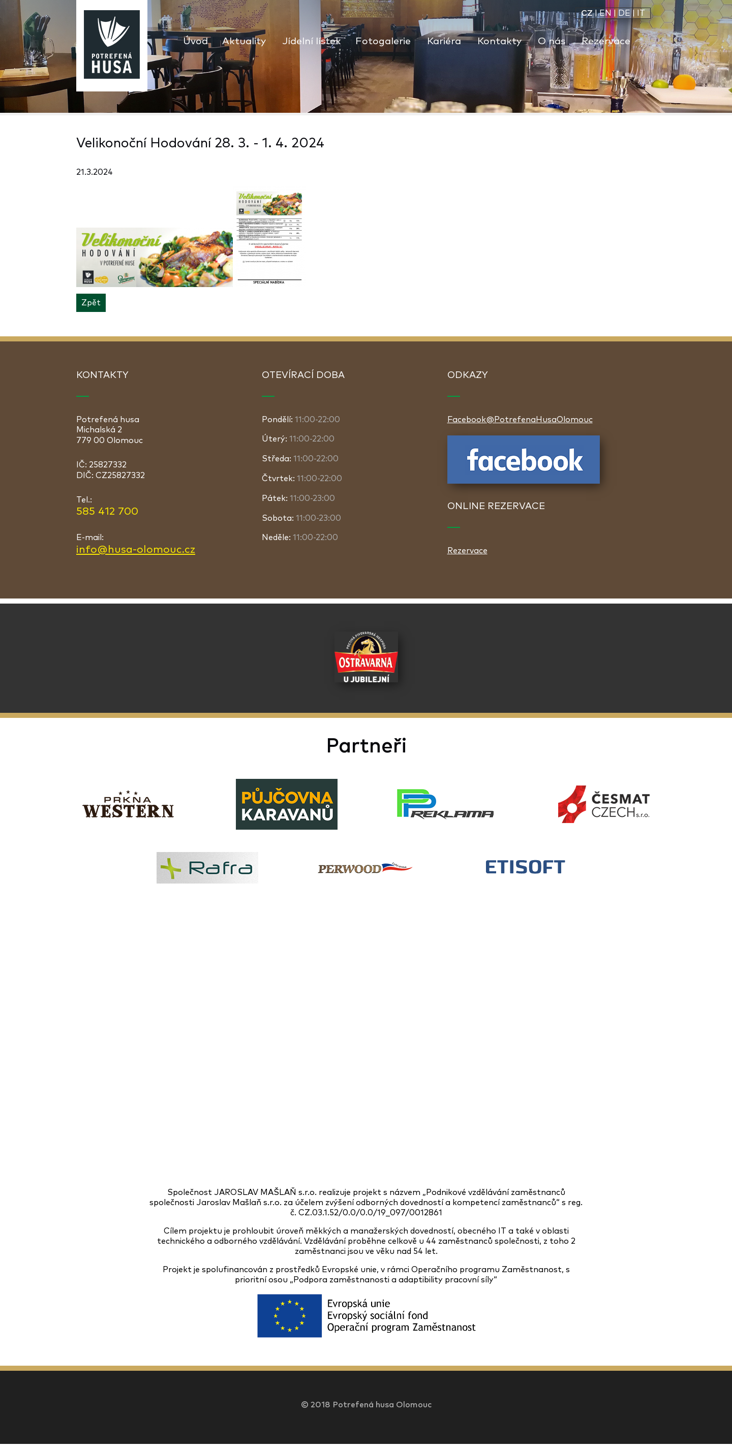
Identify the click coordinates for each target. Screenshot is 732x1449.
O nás (551, 41)
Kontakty (499, 41)
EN (605, 13)
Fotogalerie (383, 41)
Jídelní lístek (311, 41)
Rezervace (606, 41)
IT (641, 13)
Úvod (195, 41)
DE (624, 13)
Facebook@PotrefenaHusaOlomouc (520, 420)
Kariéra (444, 41)
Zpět (91, 303)
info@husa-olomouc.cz (135, 550)
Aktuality (244, 41)
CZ (587, 13)
